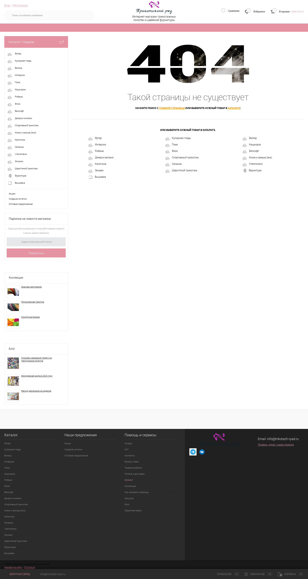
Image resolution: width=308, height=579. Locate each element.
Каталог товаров (36, 42)
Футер (95, 138)
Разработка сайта (13, 567)
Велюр (250, 138)
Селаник (173, 164)
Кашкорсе (252, 145)
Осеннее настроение (31, 287)
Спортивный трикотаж (182, 157)
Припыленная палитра (32, 302)
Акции (12, 193)
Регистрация (20, 5)
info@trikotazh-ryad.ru (283, 439)
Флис (171, 151)
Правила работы (133, 467)
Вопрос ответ (132, 461)
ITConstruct (29, 567)
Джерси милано (101, 157)
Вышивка (97, 177)
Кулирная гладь (178, 138)
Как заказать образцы (137, 492)
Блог (12, 348)
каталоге (234, 108)
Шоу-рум (129, 498)
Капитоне (97, 164)
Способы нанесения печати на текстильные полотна (36, 359)
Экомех (96, 170)
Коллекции (16, 277)
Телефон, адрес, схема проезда (276, 444)
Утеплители (253, 164)
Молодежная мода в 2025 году (36, 376)
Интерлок (97, 145)
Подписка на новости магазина (30, 218)
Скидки (128, 443)
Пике (171, 145)
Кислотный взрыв (30, 317)
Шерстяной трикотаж (181, 170)
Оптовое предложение (21, 204)
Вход (7, 5)
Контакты (130, 455)
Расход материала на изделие (36, 391)
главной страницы (172, 108)
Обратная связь (133, 510)
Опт (127, 449)
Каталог (129, 480)
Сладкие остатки (18, 198)
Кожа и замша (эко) (257, 157)
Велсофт (251, 151)
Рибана (96, 151)
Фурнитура (252, 170)
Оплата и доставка (134, 474)
